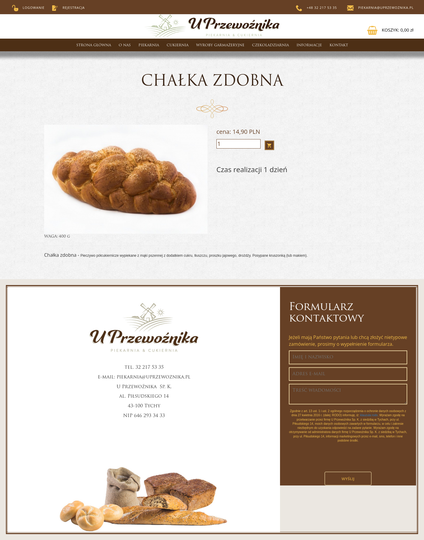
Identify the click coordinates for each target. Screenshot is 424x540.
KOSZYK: (390, 30)
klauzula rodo (368, 415)
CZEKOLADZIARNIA (270, 45)
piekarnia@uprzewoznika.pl (380, 7)
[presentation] (348, 460)
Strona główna (93, 45)
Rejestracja (68, 7)
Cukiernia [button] (177, 45)
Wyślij (348, 478)
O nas (125, 45)
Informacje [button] (309, 45)
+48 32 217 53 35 (316, 7)
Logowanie (28, 7)
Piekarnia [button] (148, 45)
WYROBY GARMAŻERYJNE (220, 45)
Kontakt (338, 45)
